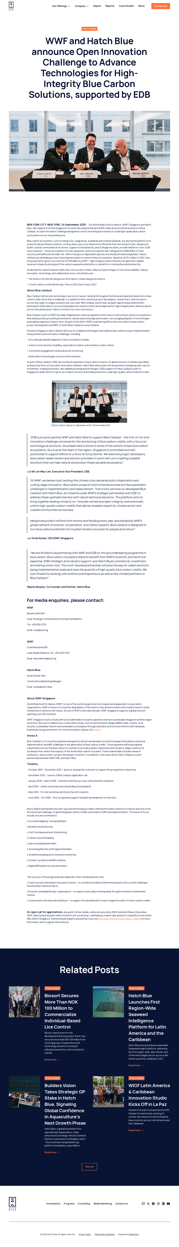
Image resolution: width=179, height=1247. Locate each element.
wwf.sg (96, 729)
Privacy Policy (85, 1234)
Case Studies (126, 5)
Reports (109, 5)
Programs (69, 1203)
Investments (53, 1203)
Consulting (84, 1203)
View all (89, 1168)
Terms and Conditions (104, 1234)
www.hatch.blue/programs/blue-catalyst (119, 918)
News (141, 5)
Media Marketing (103, 1203)
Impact (97, 5)
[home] (11, 6)
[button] (61, 6)
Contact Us (160, 6)
